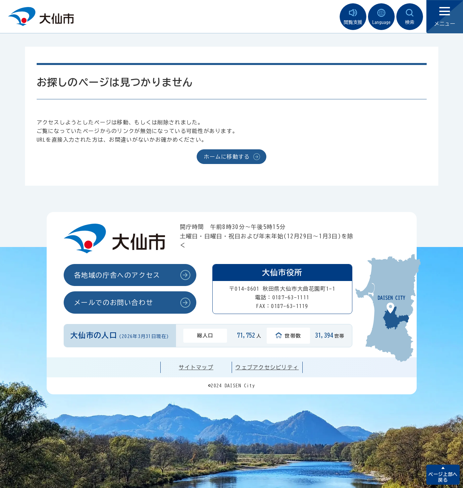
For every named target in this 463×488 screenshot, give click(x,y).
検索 (410, 17)
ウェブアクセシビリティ (267, 367)
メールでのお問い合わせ (113, 302)
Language (381, 17)
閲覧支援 (353, 17)
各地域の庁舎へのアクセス (117, 275)
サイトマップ (196, 367)
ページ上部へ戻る (442, 477)
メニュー (445, 16)
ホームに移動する (227, 156)
